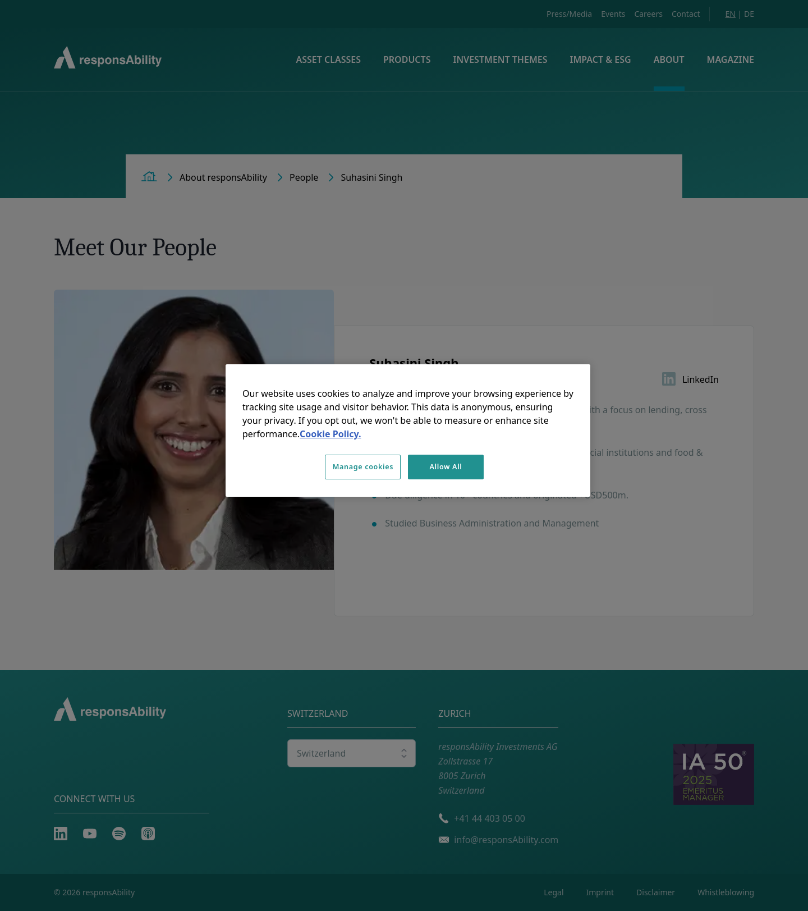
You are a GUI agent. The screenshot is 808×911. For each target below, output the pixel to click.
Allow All (445, 466)
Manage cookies (363, 466)
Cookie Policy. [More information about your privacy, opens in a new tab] (330, 434)
